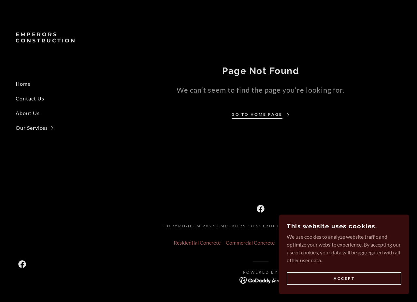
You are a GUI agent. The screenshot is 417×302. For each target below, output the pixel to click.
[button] (60, 127)
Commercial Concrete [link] (250, 242)
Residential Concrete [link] (197, 242)
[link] (52, 40)
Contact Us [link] (30, 98)
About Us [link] (28, 113)
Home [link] (23, 84)
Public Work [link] (294, 242)
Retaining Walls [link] (330, 242)
